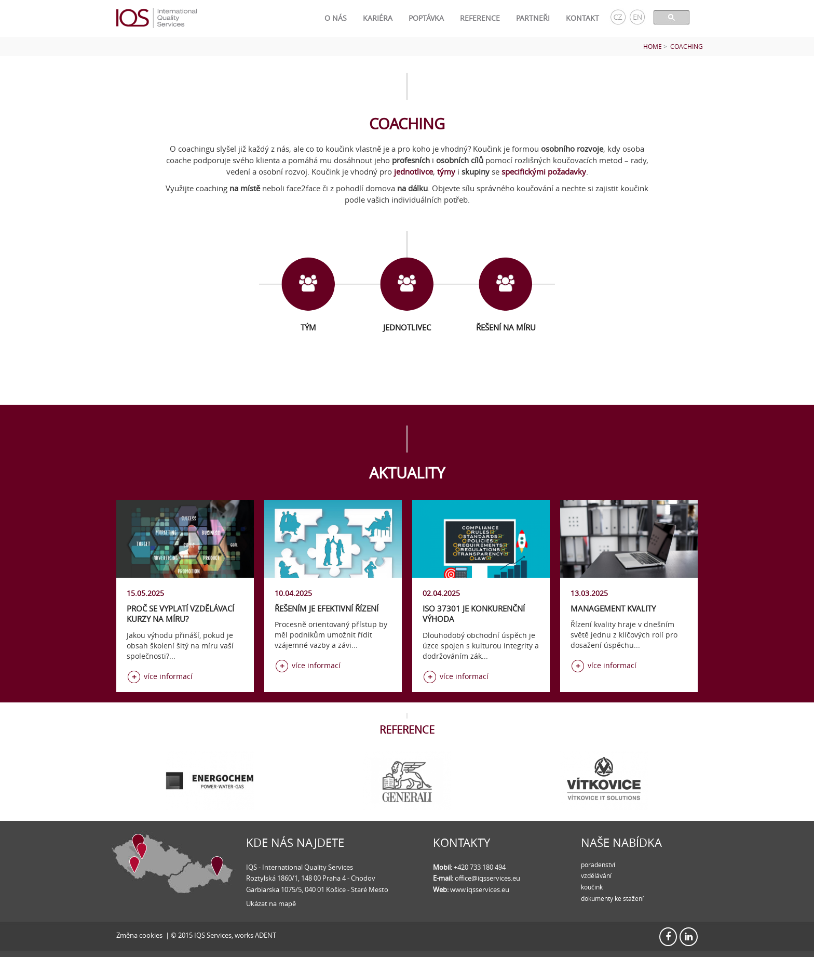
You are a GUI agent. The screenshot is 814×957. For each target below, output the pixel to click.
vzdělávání (596, 875)
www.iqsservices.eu (479, 889)
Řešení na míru (506, 327)
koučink (592, 887)
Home (652, 46)
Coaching (686, 46)
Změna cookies (139, 935)
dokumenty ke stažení (612, 898)
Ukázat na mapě (271, 903)
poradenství (598, 864)
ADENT (265, 935)
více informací (168, 676)
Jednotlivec (407, 327)
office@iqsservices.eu (487, 878)
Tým (308, 327)
